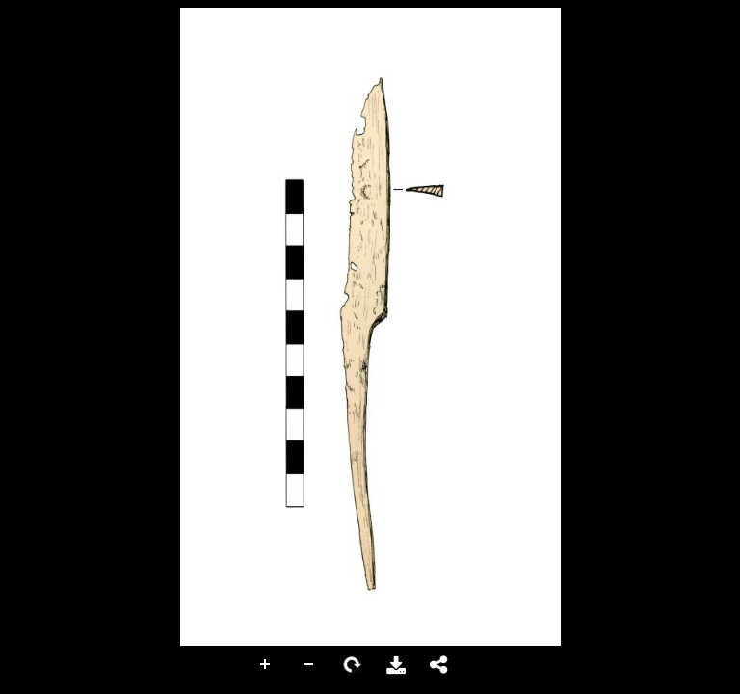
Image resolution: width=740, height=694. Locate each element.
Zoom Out (309, 665)
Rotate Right (352, 665)
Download (396, 665)
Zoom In (265, 665)
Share (439, 665)
